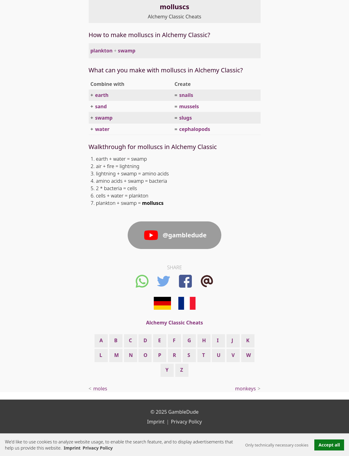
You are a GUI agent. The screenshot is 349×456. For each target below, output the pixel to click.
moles (100, 388)
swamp (126, 50)
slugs (185, 117)
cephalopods (194, 129)
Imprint (72, 448)
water (102, 129)
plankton (102, 50)
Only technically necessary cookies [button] (276, 445)
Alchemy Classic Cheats (174, 16)
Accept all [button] (329, 445)
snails (186, 95)
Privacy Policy (186, 421)
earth (102, 95)
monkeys (245, 388)
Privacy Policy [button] (98, 448)
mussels (189, 106)
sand (101, 106)
